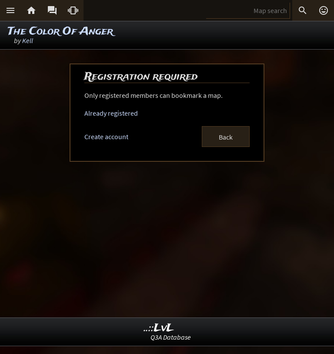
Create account (106, 136)
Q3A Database (170, 337)
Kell (27, 40)
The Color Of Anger (60, 31)
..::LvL (159, 328)
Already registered (111, 113)
